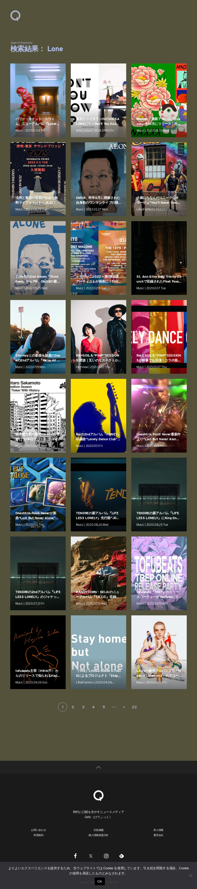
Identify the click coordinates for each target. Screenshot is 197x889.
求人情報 (158, 829)
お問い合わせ (38, 829)
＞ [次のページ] (124, 707)
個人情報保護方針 (98, 835)
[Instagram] (106, 856)
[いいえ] (190, 875)
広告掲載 (99, 829)
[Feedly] (121, 856)
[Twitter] (90, 856)
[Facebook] (75, 856)
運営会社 (158, 835)
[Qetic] (98, 794)
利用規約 (39, 835)
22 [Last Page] (134, 707)
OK (99, 881)
